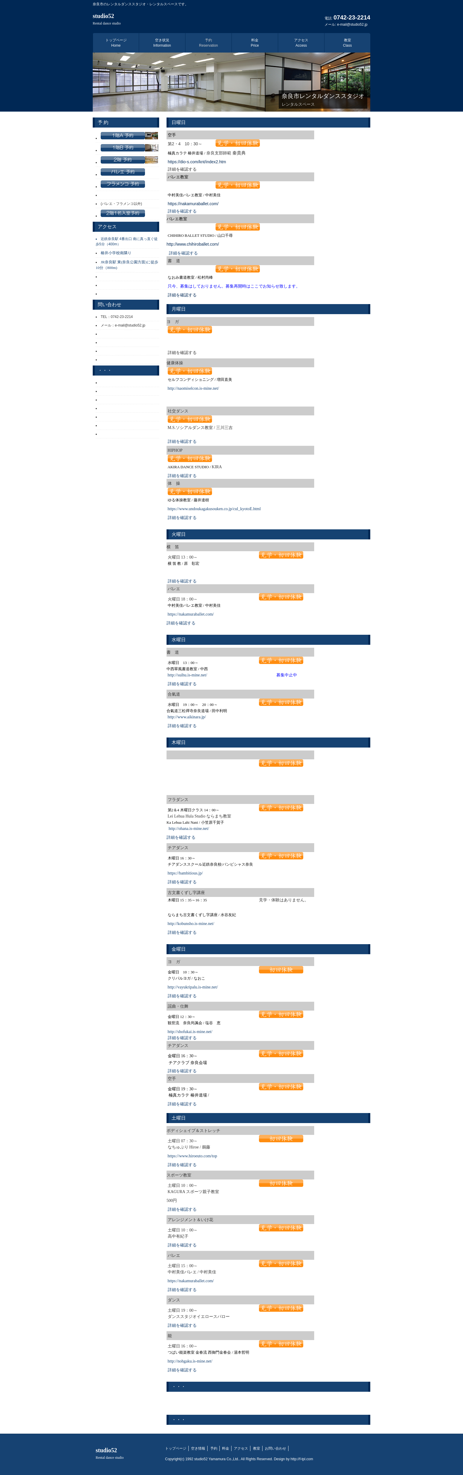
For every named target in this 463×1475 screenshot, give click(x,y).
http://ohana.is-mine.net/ (189, 828)
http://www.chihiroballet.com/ (193, 244)
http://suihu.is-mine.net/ (187, 675)
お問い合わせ (275, 1448)
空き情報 (198, 1448)
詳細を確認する (182, 211)
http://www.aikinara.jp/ (187, 717)
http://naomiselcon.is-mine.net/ (193, 388)
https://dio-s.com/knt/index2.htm (197, 161)
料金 (255, 43)
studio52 (107, 19)
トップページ (116, 43)
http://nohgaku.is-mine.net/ (190, 1361)
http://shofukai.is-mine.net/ (190, 1031)
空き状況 (162, 43)
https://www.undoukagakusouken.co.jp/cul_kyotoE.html (214, 509)
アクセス (301, 43)
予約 (208, 43)
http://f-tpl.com (302, 1459)
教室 (347, 43)
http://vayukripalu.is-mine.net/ (193, 987)
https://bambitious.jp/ (185, 873)
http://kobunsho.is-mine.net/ (191, 923)
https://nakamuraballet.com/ (194, 203)
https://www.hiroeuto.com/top (192, 1156)
